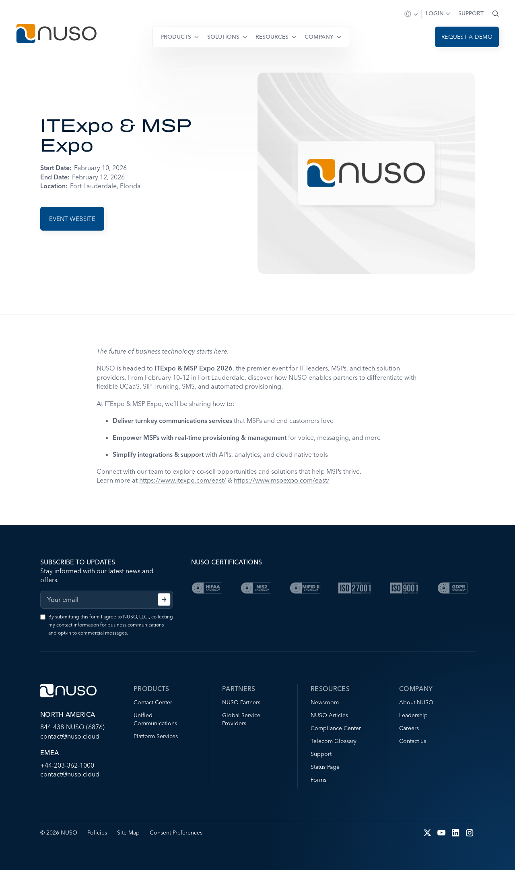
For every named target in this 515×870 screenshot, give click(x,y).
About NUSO (416, 702)
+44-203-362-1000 (67, 765)
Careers (409, 728)
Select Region (412, 14)
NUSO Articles (329, 715)
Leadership (413, 715)
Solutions (223, 36)
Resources (271, 36)
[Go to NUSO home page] (56, 34)
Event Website (72, 219)
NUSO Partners (241, 702)
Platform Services (156, 736)
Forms (318, 779)
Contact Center (153, 702)
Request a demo (466, 36)
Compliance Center (336, 728)
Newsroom (325, 702)
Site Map (128, 832)
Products (176, 36)
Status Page (325, 766)
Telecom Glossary (333, 741)
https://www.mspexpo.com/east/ (282, 480)
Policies (97, 832)
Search (495, 13)
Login (435, 13)
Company (319, 36)
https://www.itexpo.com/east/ (182, 480)
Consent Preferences (176, 832)
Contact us (412, 741)
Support (471, 13)
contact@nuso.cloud (69, 736)
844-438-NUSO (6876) (72, 727)
